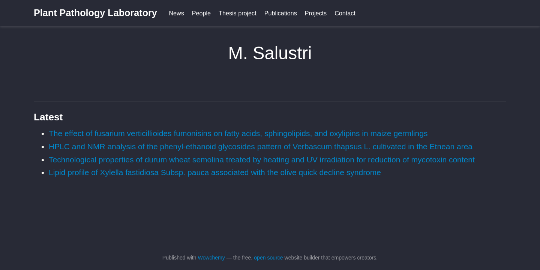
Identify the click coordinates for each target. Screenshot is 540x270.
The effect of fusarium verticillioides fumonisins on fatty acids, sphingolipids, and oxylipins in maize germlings (238, 133)
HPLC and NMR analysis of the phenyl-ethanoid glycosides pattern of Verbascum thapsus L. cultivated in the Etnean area (260, 146)
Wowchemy (211, 258)
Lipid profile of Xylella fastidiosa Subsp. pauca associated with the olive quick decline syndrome (215, 172)
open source (268, 258)
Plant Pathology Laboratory (95, 13)
